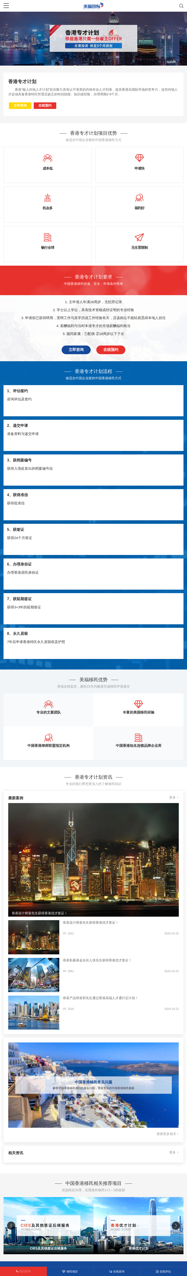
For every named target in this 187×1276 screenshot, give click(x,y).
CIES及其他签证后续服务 (48, 1248)
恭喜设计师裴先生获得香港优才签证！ (39, 913)
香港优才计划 (138, 1248)
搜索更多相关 (168, 1134)
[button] (176, 1226)
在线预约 (45, 105)
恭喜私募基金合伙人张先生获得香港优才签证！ (97, 960)
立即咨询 (20, 105)
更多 (174, 798)
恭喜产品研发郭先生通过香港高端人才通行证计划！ (100, 998)
